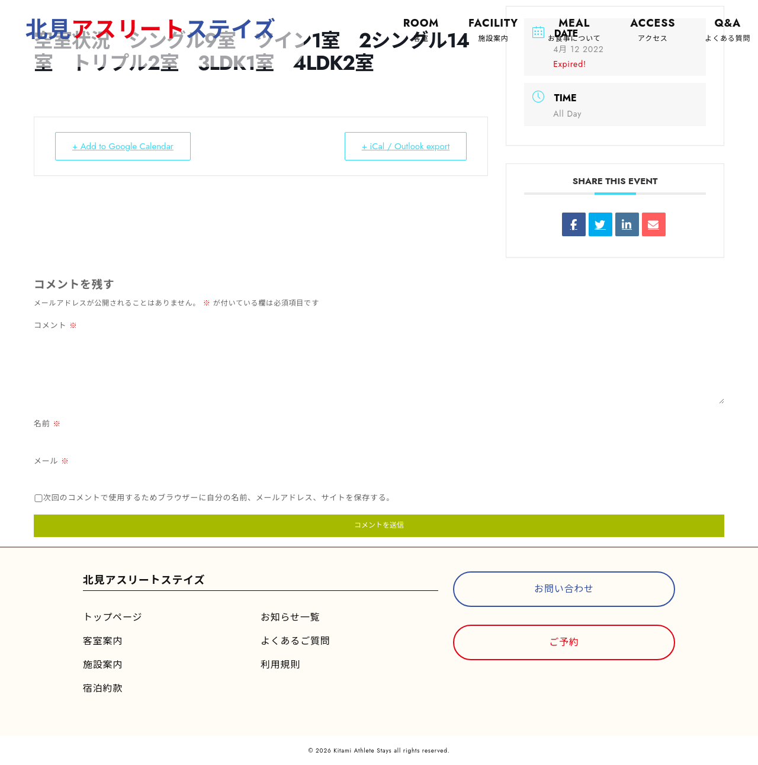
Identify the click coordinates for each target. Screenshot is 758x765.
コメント (56, 325)
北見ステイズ (151, 29)
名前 (47, 423)
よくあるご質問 (295, 641)
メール (51, 461)
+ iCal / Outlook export (405, 146)
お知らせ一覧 (290, 617)
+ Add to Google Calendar (123, 146)
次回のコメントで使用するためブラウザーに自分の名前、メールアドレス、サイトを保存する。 (218, 497)
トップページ (112, 617)
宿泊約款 (103, 688)
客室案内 (103, 641)
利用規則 (280, 664)
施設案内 (103, 664)
